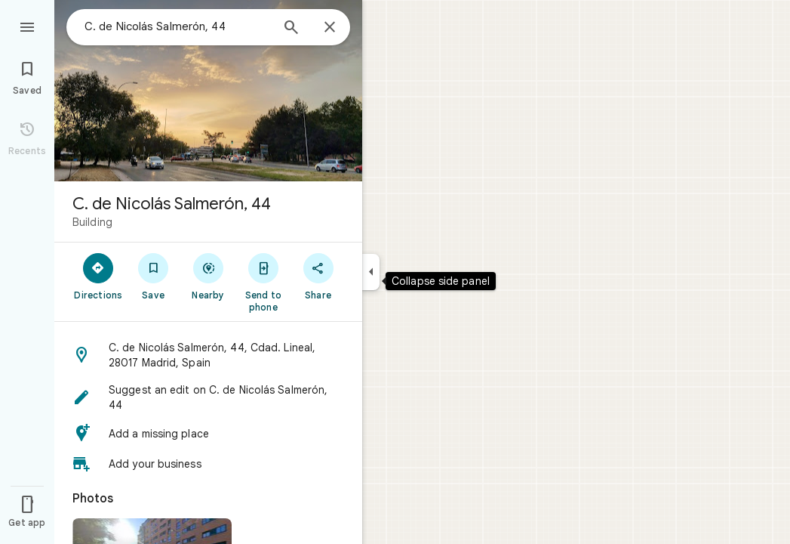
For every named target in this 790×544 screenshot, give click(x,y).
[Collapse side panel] (371, 272)
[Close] (329, 28)
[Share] (318, 275)
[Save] (153, 275)
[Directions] (98, 275)
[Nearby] (208, 275)
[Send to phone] (262, 282)
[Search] (291, 28)
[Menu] (27, 25)
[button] (208, 355)
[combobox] (177, 26)
